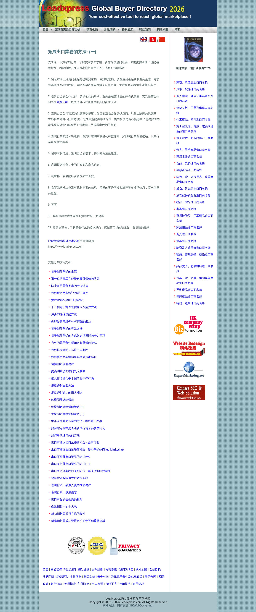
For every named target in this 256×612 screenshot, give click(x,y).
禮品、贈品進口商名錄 (190, 202)
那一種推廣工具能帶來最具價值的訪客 (75, 278)
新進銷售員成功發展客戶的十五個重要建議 (78, 520)
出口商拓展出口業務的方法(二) (70, 463)
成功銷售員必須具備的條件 (68, 513)
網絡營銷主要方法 (62, 385)
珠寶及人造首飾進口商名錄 (193, 247)
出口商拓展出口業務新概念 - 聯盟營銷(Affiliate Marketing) (87, 449)
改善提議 (111, 569)
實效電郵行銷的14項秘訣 (67, 300)
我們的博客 (126, 569)
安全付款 (103, 576)
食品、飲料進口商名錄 (190, 163)
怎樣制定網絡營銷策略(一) (67, 406)
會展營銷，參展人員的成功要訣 (71, 485)
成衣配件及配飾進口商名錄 (193, 195)
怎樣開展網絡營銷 (62, 399)
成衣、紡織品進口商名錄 (192, 188)
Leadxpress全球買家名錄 (64, 240)
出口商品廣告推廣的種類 (66, 499)
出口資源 (97, 583)
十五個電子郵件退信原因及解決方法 (74, 307)
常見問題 (109, 29)
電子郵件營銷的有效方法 (66, 328)
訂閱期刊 (83, 583)
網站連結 (83, 569)
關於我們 (56, 569)
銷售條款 (56, 583)
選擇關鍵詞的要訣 (62, 364)
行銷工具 (111, 583)
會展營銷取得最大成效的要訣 (69, 478)
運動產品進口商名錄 (189, 289)
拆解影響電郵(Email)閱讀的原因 (71, 321)
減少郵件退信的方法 (64, 314)
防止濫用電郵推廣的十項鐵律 (69, 285)
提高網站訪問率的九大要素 (68, 371)
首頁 (45, 29)
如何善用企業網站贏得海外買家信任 (74, 357)
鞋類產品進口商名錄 (189, 170)
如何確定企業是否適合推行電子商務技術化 (78, 428)
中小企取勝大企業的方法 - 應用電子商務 (76, 421)
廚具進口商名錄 (186, 234)
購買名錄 (92, 29)
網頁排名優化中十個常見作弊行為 (72, 378)
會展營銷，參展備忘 (64, 492)
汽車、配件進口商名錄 (190, 89)
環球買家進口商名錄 (67, 29)
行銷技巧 (124, 583)
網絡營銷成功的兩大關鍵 (66, 392)
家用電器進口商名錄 (189, 156)
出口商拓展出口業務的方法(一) (70, 456)
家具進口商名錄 (186, 208)
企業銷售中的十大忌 (64, 506)
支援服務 (75, 576)
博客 (177, 29)
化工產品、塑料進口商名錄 (193, 119)
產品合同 (150, 576)
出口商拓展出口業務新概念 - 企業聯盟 (75, 442)
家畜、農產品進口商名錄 (192, 82)
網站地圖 (162, 29)
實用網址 (138, 583)
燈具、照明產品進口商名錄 (193, 149)
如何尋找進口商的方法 (65, 435)
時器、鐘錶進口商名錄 (190, 303)
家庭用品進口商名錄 (189, 227)
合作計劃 (97, 569)
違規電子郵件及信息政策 (126, 576)
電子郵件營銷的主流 (64, 271)
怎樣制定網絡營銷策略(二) (67, 413)
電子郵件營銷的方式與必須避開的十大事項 (78, 335)
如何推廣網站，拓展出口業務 (69, 349)
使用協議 (70, 583)
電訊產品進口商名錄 (189, 296)
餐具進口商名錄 (186, 240)
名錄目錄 (155, 569)
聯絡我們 (145, 29)
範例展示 (127, 29)
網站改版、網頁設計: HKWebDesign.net (128, 605)
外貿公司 (62, 102)
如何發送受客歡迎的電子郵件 (69, 292)
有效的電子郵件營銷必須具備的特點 (74, 342)
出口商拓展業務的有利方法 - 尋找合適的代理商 (81, 470)
